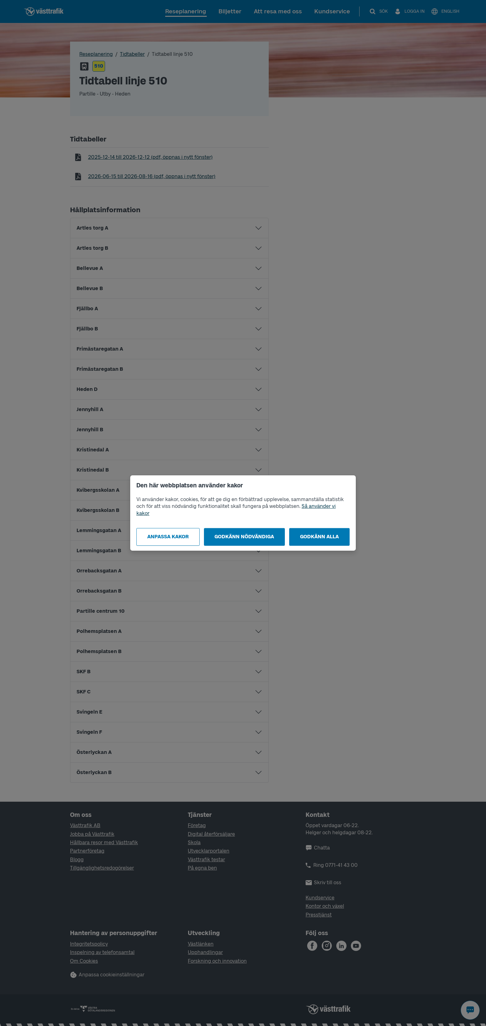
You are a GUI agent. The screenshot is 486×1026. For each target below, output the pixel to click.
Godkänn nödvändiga (244, 537)
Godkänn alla (319, 537)
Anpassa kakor (168, 537)
